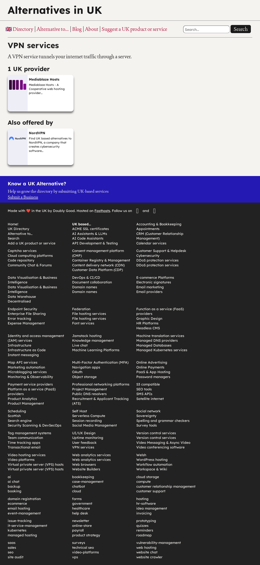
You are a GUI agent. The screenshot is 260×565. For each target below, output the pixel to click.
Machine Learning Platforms (95, 350)
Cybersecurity (147, 255)
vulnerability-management (158, 542)
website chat (146, 552)
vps (75, 557)
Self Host (79, 411)
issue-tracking (19, 521)
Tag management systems (29, 433)
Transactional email (24, 447)
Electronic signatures (153, 282)
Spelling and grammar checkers (163, 420)
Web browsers (84, 464)
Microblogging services (27, 372)
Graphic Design (149, 318)
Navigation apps (86, 367)
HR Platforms (147, 323)
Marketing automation (26, 367)
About (91, 29)
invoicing (144, 513)
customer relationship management (165, 486)
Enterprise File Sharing (27, 313)
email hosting (19, 508)
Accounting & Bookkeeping (158, 224)
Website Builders (86, 469)
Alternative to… (53, 29)
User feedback (84, 442)
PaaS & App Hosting (153, 372)
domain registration (24, 499)
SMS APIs (144, 394)
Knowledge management (93, 340)
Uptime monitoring (87, 437)
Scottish (14, 416)
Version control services (156, 433)
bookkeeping (83, 477)
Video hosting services (27, 455)
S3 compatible (148, 384)
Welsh (141, 455)
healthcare (81, 508)
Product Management (26, 403)
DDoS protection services (157, 260)
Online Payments (150, 367)
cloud (76, 491)
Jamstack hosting (87, 336)
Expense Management (26, 323)
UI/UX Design (83, 433)
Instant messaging (23, 355)
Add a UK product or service (31, 243)
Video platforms (21, 459)
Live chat (80, 345)
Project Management (89, 389)
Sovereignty (146, 416)
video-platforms (85, 552)
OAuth (77, 372)
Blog (77, 29)
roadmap (144, 535)
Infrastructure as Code (27, 350)
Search (241, 29)
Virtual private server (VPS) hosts (36, 464)
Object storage (84, 377)
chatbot (78, 486)
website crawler (149, 557)
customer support (150, 491)
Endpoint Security (22, 309)
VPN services (83, 447)
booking (14, 491)
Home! (13, 224)
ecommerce (17, 503)
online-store (82, 525)
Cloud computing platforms (30, 255)
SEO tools (144, 389)
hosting (142, 499)
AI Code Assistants (87, 238)
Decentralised (19, 301)
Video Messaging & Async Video (163, 442)
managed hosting (22, 535)
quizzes (142, 525)
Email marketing (150, 287)
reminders (144, 530)
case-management (87, 481)
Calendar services (151, 243)
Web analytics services (91, 455)
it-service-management (27, 525)
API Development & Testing (95, 243)
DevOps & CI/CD (86, 277)
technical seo (83, 547)
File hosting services (89, 313)
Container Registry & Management (101, 260)
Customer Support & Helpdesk (161, 250)
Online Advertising (151, 362)
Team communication (25, 437)
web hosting (146, 547)
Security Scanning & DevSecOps (34, 425)
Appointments (147, 229)
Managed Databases (153, 345)
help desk (80, 513)
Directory (23, 29)
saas (11, 542)
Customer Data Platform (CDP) (97, 270)
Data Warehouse (22, 296)
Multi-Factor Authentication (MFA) (100, 362)
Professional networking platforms (100, 384)
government (82, 503)
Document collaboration (92, 282)
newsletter (80, 521)
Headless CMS (148, 328)
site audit (15, 557)
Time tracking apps (24, 442)
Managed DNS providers (157, 340)
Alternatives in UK (55, 10)
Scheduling (17, 411)
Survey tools (146, 425)
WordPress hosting (152, 459)
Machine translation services (160, 336)
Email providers (149, 292)
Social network (148, 411)
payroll (78, 530)
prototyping (146, 521)
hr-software (146, 503)
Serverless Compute (88, 416)
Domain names (84, 287)
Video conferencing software (160, 447)
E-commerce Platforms (155, 277)
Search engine (20, 420)
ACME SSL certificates (90, 229)
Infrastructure (19, 345)
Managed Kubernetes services (161, 350)
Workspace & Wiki (151, 469)
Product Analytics (22, 398)
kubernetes (17, 530)
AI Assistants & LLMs (89, 233)
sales (12, 547)
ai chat (13, 481)
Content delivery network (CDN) (98, 265)
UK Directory (18, 229)
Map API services (22, 362)
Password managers (153, 377)
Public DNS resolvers (89, 394)
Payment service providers (30, 384)
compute (143, 481)
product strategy (86, 535)
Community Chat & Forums (30, 265)
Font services (83, 323)
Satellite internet (150, 398)
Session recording (87, 420)
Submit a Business (23, 197)
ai (9, 477)
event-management (24, 513)
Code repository (21, 260)
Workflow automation (154, 464)
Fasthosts (102, 210)
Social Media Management (94, 425)
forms (77, 499)
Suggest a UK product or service (134, 29)
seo (10, 552)
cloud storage (147, 477)
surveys (78, 542)
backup (14, 486)
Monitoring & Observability (30, 377)
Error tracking (19, 318)
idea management (151, 508)
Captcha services (22, 250)
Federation (81, 309)
